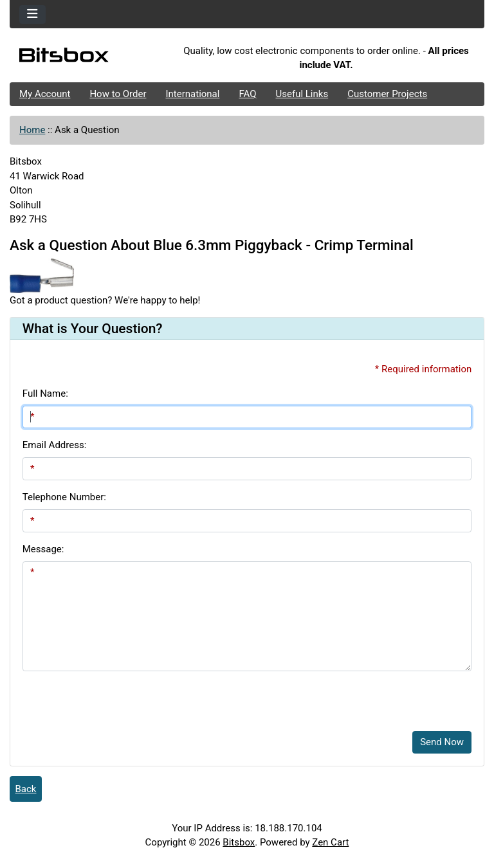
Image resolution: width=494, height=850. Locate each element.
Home (32, 130)
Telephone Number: (64, 497)
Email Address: (55, 445)
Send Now (442, 742)
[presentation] (120, 696)
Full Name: (45, 393)
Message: (43, 549)
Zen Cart (330, 842)
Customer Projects (387, 94)
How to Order (117, 94)
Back (26, 789)
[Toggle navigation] (32, 14)
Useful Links (302, 94)
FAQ (247, 94)
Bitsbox (239, 842)
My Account (44, 94)
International (192, 94)
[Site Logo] (88, 58)
